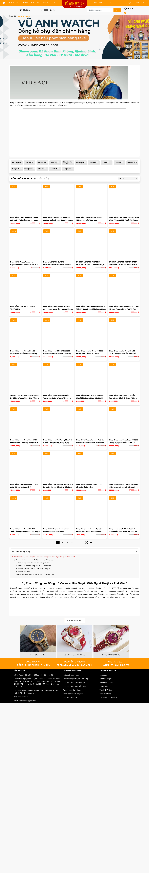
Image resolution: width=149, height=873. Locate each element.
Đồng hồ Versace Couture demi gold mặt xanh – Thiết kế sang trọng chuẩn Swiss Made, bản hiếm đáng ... (24, 220)
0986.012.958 (48, 10)
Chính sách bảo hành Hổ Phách (74, 686)
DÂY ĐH (57, 3)
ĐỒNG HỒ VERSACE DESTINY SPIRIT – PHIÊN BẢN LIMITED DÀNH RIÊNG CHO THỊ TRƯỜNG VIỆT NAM (123, 264)
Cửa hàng (24, 10)
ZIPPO (118, 3)
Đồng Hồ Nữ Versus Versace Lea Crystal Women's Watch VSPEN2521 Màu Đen (24, 264)
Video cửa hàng (105, 694)
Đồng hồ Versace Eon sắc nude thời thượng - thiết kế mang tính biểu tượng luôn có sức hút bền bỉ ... (58, 220)
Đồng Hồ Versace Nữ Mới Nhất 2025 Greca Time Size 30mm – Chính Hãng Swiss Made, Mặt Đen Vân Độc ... (57, 353)
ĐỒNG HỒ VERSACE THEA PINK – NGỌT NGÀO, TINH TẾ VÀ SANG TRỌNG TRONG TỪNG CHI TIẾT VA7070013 (91, 264)
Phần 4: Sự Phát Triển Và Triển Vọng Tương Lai (34, 568)
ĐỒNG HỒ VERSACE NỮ (111, 655)
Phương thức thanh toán (72, 690)
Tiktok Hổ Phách (106, 690)
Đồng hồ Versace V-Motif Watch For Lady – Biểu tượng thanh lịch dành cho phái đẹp (123, 531)
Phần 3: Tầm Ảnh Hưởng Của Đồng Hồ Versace (34, 566)
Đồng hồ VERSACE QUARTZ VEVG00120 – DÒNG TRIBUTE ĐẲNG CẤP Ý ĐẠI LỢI (57, 264)
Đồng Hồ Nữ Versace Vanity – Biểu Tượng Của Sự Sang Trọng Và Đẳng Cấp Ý (56, 398)
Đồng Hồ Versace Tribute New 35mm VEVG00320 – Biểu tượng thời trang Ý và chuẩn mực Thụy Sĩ (24, 353)
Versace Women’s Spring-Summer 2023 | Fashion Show (35, 574)
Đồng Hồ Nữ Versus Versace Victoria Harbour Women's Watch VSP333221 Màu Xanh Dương (90, 442)
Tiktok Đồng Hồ (105, 686)
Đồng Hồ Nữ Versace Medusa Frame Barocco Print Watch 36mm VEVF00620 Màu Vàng (57, 531)
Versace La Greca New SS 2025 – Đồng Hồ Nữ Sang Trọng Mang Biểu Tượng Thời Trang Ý (25, 398)
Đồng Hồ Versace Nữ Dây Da (74, 655)
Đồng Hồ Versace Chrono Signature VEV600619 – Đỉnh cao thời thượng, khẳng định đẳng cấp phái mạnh (90, 531)
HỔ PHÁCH (99, 3)
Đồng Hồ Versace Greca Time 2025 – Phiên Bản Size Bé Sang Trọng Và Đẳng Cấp (25, 442)
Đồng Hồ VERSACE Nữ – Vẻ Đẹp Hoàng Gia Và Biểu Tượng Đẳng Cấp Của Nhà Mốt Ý (90, 398)
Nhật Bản (36, 3)
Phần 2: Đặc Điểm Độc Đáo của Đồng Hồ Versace (35, 563)
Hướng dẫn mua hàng (71, 675)
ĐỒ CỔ (110, 3)
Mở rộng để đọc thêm (74, 620)
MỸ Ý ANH (47, 3)
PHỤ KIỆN (128, 3)
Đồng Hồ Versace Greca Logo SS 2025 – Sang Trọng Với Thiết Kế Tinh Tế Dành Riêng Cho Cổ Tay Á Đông (123, 442)
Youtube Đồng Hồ (106, 679)
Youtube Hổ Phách (106, 682)
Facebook (103, 675)
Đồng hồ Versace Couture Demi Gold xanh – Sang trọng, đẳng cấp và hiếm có (57, 309)
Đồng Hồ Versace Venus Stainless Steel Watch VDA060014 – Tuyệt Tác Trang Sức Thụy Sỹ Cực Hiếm (124, 220)
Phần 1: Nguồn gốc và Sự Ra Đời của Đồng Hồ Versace (35, 560)
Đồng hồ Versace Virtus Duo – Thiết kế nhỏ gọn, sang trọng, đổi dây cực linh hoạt (123, 487)
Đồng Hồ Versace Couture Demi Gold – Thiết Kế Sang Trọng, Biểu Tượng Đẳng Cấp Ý (91, 309)
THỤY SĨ (26, 3)
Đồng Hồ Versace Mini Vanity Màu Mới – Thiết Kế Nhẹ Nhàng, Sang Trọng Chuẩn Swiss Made (57, 442)
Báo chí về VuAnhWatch (108, 697)
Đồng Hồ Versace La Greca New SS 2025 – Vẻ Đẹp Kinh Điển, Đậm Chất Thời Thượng (122, 353)
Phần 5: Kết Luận (24, 571)
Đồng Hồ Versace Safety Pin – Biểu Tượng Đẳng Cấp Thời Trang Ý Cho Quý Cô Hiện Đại (122, 398)
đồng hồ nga (13, 3)
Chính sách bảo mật (70, 697)
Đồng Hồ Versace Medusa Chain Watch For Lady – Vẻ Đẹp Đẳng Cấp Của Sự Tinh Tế (58, 487)
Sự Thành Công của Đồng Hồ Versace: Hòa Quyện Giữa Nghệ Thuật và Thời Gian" (44, 557)
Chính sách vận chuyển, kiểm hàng (75, 679)
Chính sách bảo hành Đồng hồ (74, 682)
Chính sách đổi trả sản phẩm (73, 694)
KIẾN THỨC (141, 3)
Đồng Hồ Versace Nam (37, 655)
